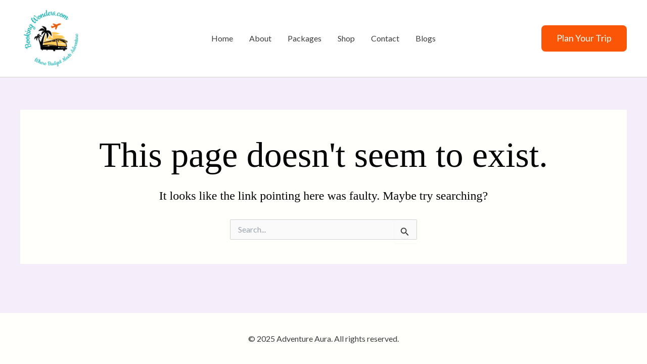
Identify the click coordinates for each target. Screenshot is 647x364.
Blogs (425, 38)
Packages (304, 38)
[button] (584, 38)
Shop (346, 38)
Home (222, 38)
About (260, 38)
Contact (385, 38)
